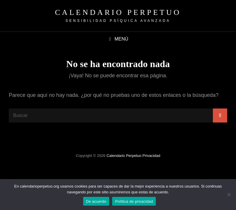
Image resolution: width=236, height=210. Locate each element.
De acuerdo (96, 201)
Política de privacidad (134, 201)
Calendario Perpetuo (118, 12)
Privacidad (151, 155)
